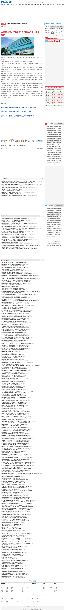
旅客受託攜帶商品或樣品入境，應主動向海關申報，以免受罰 (16, 543)
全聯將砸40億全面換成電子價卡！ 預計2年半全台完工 (14, 302)
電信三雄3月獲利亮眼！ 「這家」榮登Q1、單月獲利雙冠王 (15, 497)
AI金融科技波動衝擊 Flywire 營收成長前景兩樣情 (13, 332)
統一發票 (50, 587)
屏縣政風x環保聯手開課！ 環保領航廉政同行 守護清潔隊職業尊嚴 (17, 244)
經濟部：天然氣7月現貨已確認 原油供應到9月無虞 (13, 380)
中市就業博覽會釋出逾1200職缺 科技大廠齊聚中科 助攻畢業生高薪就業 (18, 186)
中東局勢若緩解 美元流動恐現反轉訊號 (11, 452)
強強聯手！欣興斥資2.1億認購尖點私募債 (11, 359)
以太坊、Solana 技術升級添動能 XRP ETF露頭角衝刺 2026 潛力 (16, 315)
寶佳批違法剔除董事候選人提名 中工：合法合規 (13, 402)
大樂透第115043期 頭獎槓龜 (8, 551)
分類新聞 (3, 583)
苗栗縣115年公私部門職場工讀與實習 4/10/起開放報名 (14, 195)
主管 (13, 145)
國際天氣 (55, 590)
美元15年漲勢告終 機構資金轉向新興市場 (11, 460)
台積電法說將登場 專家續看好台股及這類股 (12, 229)
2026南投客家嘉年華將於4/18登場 (10, 544)
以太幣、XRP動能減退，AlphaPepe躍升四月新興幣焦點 (15, 511)
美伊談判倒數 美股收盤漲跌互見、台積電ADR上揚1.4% (14, 482)
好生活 (38, 597)
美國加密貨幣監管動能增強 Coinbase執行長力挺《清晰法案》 (16, 509)
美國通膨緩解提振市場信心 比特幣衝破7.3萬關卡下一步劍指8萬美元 (17, 501)
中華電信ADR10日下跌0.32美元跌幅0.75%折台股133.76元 (15, 533)
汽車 (57, 4)
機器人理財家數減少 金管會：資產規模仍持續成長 (13, 573)
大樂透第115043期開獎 (7, 570)
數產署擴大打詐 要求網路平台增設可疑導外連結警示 (14, 236)
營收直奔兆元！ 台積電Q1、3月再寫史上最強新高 (13, 424)
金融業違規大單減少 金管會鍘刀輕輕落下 (11, 528)
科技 (17, 4)
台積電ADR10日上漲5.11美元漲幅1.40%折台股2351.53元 (15, 538)
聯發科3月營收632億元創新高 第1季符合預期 (12, 566)
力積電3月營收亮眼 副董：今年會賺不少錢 (11, 193)
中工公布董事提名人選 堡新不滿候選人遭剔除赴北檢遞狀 (15, 440)
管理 (33, 601)
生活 (41, 4)
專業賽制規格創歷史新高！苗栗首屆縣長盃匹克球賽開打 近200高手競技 (18, 181)
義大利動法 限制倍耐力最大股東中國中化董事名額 (13, 373)
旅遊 (51, 4)
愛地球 (38, 601)
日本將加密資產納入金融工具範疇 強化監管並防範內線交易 (15, 520)
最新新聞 (49, 205)
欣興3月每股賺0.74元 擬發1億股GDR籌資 (11, 354)
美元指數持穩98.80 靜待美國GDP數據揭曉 (11, 467)
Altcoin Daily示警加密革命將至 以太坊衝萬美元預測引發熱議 (15, 310)
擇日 (44, 588)
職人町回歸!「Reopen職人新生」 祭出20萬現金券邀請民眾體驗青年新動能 (19, 275)
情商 (12, 587)
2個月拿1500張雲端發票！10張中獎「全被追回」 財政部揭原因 (16, 433)
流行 (12, 591)
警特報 (60, 585)
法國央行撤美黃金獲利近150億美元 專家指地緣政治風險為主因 (16, 457)
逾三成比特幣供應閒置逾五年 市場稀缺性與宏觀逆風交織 (15, 348)
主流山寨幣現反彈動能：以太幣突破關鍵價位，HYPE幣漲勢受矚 (16, 468)
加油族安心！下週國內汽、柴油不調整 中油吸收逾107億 (15, 411)
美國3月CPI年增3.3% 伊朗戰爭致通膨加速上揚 (12, 568)
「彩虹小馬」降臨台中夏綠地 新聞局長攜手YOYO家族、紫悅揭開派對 (18, 391)
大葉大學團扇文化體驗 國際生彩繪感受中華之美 (13, 487)
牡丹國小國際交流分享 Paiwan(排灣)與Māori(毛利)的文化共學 (16, 281)
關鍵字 (44, 594)
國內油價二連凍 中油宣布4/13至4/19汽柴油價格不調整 (14, 427)
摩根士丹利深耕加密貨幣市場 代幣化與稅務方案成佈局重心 (15, 327)
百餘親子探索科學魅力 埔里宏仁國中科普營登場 (13, 231)
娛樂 (35, 4)
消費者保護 (31, 606)
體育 (38, 4)
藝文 (38, 598)
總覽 (33, 597)
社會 (11, 4)
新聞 (2, 26)
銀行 (25, 145)
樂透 (49, 585)
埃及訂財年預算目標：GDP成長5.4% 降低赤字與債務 (14, 330)
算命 (44, 585)
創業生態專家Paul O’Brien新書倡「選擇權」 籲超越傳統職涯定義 (17, 305)
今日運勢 (51, 23)
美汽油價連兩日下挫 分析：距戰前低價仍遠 (12, 299)
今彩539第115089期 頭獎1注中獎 (9, 559)
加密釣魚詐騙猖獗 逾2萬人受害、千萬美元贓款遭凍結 (14, 318)
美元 (15, 145)
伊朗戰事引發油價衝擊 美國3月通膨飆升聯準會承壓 (13, 495)
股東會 (21, 145)
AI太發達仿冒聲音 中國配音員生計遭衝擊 (56, 146)
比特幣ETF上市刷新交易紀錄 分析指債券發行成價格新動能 (15, 346)
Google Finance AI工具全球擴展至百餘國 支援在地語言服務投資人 (17, 462)
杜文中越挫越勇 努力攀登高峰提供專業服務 (12, 394)
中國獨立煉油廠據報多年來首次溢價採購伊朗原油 (13, 478)
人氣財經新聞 (59, 123)
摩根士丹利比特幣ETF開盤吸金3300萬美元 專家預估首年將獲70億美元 (18, 506)
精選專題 (33, 585)
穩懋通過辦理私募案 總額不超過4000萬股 (11, 562)
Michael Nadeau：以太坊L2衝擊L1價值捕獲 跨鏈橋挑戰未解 (15, 459)
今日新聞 (13, 28)
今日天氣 (47, 26)
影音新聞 (3, 594)
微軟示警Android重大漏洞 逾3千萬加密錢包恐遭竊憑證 (14, 517)
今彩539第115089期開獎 (7, 557)
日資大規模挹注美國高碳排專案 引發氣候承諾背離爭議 (14, 443)
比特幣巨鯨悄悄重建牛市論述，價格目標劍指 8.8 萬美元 (15, 449)
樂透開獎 (61, 26)
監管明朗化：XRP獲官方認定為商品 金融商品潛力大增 (14, 345)
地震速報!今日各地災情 (53, 38)
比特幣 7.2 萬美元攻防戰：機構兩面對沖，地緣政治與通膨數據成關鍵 (18, 500)
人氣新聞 (49, 124)
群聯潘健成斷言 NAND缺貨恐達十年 (10, 408)
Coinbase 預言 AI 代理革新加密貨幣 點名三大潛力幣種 (14, 313)
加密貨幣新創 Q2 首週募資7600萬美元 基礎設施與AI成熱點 (15, 508)
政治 (8, 4)
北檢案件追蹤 (57, 23)
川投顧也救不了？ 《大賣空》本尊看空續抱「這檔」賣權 (15, 479)
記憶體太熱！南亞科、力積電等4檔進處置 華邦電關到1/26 (18, 116)
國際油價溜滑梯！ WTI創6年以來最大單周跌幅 (12, 432)
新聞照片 (19, 594)
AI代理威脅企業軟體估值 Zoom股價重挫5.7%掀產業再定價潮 (16, 337)
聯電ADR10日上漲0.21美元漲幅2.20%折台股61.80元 (14, 541)
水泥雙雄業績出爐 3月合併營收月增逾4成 (11, 425)
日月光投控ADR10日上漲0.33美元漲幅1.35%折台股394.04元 (16, 540)
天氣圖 (55, 591)
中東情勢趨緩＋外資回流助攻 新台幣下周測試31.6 (13, 237)
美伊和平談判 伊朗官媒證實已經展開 (55, 154)
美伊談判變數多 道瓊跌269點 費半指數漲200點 (12, 546)
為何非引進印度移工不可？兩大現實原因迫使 (12, 375)
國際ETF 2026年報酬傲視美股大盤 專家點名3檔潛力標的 (15, 437)
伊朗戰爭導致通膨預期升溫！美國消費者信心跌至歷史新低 (15, 304)
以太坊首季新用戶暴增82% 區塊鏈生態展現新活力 (13, 334)
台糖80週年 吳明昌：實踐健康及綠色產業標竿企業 (13, 349)
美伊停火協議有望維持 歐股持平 (9, 547)
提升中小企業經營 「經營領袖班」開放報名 (12, 484)
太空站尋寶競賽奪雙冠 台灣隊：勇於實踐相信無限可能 (14, 226)
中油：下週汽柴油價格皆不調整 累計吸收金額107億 (14, 405)
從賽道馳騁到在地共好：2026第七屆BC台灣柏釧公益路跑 (15, 361)
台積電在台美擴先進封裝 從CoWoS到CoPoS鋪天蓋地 (14, 225)
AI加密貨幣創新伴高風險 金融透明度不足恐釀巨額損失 (14, 329)
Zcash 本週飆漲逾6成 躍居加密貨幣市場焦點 (12, 342)
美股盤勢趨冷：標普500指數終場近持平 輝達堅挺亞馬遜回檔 (16, 503)
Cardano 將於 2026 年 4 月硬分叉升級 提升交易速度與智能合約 (16, 311)
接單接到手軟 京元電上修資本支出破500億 (11, 384)
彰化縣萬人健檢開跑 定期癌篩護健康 (10, 492)
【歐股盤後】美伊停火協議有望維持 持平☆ (12, 549)
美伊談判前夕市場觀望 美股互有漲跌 (10, 525)
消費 (48, 4)
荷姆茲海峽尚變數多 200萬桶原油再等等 (11, 410)
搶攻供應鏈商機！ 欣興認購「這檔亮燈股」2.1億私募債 (14, 223)
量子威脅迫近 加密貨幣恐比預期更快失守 (11, 324)
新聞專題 (34, 583)
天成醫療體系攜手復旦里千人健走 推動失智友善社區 (14, 392)
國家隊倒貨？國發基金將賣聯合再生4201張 (12, 571)
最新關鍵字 (45, 597)
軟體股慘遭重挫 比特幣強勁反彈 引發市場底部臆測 (13, 519)
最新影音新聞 (59, 205)
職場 (23, 4)
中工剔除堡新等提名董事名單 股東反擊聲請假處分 (13, 560)
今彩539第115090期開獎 (7, 353)
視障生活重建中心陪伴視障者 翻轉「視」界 (12, 285)
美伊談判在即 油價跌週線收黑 (9, 527)
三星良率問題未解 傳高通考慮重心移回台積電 (12, 565)
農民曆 (47, 23)
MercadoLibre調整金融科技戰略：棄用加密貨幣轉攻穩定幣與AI (16, 422)
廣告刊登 (27, 606)
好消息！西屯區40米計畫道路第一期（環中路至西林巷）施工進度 (17, 490)
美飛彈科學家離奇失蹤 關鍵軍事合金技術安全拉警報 (14, 444)
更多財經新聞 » (40, 148)
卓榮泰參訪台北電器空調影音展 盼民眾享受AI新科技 (14, 395)
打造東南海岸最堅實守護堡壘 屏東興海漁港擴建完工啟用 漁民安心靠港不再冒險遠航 (21, 245)
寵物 (12, 585)
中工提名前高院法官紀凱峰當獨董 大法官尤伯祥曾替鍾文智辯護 (16, 438)
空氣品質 (52, 26)
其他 (12, 598)
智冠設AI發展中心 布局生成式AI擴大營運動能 (12, 555)
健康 (32, 4)
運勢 (26, 4)
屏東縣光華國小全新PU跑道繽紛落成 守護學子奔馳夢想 (14, 240)
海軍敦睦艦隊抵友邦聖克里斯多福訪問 (55, 138)
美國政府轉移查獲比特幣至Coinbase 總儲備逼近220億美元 (15, 486)
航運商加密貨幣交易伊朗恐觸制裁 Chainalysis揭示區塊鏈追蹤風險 (17, 323)
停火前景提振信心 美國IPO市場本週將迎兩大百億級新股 (15, 489)
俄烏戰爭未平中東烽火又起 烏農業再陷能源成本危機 (14, 234)
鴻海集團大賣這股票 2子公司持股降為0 (11, 576)
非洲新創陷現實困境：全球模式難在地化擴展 (12, 308)
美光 (18, 145)
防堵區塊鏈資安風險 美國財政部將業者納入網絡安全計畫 (15, 430)
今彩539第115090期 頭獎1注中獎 (9, 351)
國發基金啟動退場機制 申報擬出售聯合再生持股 (13, 552)
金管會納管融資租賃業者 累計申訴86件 (11, 476)
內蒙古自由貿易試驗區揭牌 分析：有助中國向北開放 (14, 403)
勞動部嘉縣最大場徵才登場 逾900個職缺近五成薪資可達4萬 (15, 362)
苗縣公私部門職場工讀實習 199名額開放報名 (12, 190)
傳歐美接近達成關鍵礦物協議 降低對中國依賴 (12, 563)
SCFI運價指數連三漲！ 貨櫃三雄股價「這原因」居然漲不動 (15, 498)
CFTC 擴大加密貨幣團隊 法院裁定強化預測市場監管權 (14, 335)
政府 (60, 4)
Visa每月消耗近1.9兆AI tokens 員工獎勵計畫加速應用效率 (15, 340)
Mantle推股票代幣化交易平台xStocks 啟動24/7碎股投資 (14, 456)
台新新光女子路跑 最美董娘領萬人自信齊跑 (12, 221)
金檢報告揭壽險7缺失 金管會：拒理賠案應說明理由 (13, 475)
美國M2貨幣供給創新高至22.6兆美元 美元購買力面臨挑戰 (15, 446)
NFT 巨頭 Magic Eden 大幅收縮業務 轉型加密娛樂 (13, 307)
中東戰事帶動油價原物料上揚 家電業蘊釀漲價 (12, 381)
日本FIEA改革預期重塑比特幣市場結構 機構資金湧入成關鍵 (15, 441)
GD (6, 145)
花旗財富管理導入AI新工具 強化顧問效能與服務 (13, 321)
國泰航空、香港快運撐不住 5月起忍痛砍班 (11, 386)
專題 (5, 4)
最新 (2, 585)
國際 (20, 4)
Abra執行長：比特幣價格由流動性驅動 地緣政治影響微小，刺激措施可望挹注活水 (20, 473)
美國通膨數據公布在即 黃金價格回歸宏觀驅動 (12, 471)
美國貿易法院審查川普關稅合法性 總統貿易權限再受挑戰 (15, 418)
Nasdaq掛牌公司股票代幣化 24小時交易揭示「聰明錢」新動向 (16, 414)
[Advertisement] (23, 160)
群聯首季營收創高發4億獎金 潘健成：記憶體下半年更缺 (14, 187)
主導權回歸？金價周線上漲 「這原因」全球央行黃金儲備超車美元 (17, 421)
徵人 (45, 606)
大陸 (63, 4)
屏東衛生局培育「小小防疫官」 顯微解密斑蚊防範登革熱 (15, 239)
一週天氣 (55, 587)
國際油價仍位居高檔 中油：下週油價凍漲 (11, 419)
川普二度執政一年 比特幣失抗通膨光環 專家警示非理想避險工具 (16, 465)
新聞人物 (23, 583)
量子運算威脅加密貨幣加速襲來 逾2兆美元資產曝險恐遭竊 (15, 319)
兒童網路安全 (36, 606)
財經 (14, 4)
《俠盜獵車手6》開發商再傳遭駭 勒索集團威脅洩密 (13, 326)
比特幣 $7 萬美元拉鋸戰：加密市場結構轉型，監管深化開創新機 (16, 494)
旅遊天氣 (55, 588)
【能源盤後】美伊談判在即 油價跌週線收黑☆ (12, 532)
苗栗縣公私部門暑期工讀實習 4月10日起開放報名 (13, 192)
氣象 (55, 583)
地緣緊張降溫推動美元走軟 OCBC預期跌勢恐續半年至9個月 (15, 448)
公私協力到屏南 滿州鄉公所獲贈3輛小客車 (11, 247)
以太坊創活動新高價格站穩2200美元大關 (11, 513)
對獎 (49, 583)
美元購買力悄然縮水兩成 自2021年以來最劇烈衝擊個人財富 (15, 429)
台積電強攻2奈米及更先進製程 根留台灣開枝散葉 (13, 232)
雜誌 (54, 4)
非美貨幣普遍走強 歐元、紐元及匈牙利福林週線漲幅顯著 (15, 470)
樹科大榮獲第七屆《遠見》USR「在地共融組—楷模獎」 (15, 397)
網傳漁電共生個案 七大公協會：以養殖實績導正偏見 (14, 376)
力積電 (9, 145)
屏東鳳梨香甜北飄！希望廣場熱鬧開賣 (55, 238)
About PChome (41, 606)
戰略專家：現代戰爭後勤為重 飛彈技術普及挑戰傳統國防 (15, 435)
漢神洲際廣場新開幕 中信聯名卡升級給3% (11, 522)
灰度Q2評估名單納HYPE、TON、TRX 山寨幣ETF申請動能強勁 (16, 343)
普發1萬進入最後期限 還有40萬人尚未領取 (11, 530)
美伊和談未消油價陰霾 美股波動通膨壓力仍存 (12, 516)
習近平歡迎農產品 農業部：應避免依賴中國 (12, 356)
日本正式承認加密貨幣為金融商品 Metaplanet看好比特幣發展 (16, 338)
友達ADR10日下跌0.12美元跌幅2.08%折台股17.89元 (14, 536)
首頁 (2, 4)
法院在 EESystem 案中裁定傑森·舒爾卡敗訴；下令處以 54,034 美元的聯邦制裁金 (20, 300)
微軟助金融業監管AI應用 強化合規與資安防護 (12, 451)
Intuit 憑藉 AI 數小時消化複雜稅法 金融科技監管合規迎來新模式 (16, 463)
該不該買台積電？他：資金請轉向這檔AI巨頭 (12, 357)
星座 (29, 4)
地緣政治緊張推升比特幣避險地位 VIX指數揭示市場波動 (14, 505)
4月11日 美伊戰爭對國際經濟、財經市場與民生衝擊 (14, 378)
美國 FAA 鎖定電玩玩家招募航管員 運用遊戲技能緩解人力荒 (15, 316)
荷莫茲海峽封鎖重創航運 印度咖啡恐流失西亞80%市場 (14, 218)
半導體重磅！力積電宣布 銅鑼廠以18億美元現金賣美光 (17, 112)
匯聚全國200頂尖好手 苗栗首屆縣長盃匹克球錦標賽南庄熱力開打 (17, 184)
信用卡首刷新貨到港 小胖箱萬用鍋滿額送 (11, 524)
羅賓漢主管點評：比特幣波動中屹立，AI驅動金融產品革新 (15, 454)
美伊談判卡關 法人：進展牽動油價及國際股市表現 (18, 23)
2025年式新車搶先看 (54, 41)
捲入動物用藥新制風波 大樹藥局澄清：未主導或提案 (14, 399)
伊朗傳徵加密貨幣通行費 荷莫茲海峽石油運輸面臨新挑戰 (15, 514)
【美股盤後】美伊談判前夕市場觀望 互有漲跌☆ (13, 535)
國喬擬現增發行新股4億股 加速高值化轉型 (11, 554)
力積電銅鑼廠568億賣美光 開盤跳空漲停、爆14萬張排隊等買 (18, 108)
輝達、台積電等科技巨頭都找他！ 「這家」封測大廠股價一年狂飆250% (18, 228)
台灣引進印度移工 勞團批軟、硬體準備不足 (12, 383)
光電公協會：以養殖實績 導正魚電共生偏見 (12, 481)
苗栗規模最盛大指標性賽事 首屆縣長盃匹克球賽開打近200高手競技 (17, 182)
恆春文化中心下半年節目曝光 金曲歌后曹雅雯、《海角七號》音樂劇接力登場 (19, 248)
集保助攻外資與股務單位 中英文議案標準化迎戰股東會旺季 (15, 574)
